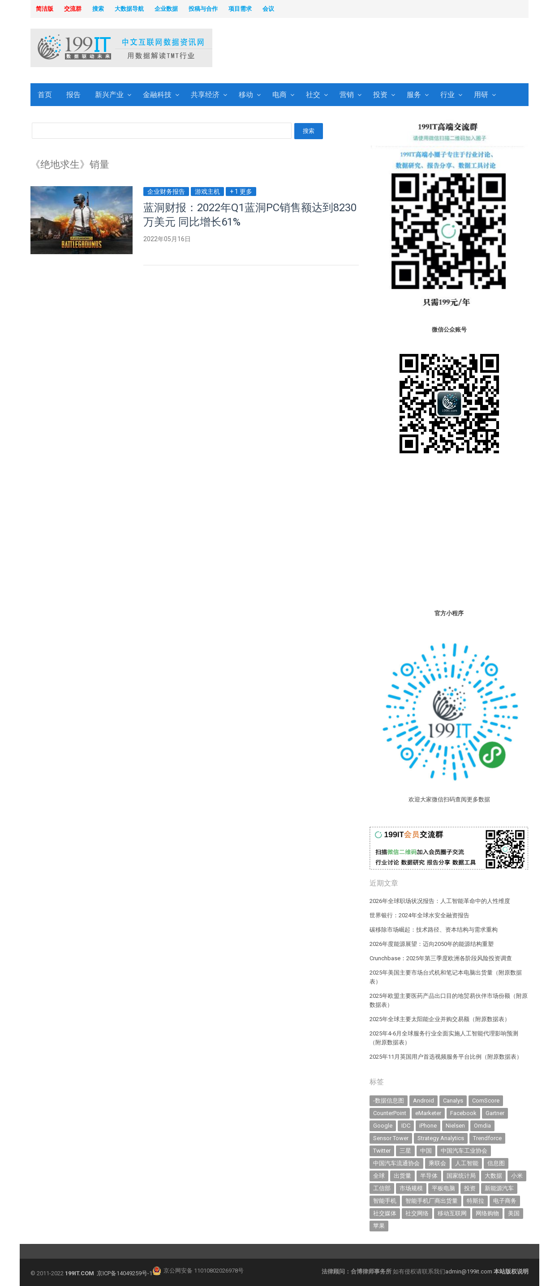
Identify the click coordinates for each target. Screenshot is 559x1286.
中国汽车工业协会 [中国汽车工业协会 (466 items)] (464, 1150)
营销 (347, 94)
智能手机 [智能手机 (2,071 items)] (384, 1200)
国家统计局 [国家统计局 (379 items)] (461, 1175)
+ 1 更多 (241, 191)
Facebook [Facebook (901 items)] (463, 1113)
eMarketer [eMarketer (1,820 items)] (428, 1113)
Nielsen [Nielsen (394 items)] (455, 1125)
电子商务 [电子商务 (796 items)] (504, 1200)
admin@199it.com (469, 1271)
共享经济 (205, 94)
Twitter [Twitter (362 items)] (382, 1150)
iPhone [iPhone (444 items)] (428, 1125)
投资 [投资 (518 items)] (470, 1188)
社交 (313, 94)
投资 (380, 94)
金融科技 (157, 94)
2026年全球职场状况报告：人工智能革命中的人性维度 (440, 901)
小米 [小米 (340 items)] (517, 1175)
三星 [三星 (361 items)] (405, 1150)
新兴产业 (109, 94)
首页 (45, 94)
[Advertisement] (394, 49)
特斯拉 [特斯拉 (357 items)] (475, 1200)
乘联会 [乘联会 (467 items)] (437, 1163)
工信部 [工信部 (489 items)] (382, 1188)
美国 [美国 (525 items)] (514, 1213)
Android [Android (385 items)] (423, 1100)
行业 (447, 94)
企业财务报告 (166, 191)
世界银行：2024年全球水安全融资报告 (419, 915)
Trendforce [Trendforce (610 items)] (487, 1138)
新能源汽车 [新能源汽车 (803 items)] (499, 1188)
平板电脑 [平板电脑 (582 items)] (443, 1188)
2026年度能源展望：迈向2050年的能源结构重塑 (432, 944)
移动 (246, 94)
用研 (481, 94)
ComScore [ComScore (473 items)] (485, 1100)
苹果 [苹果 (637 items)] (379, 1225)
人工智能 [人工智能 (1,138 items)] (466, 1163)
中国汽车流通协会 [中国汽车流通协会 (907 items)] (396, 1163)
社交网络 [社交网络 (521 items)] (417, 1213)
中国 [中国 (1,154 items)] (426, 1150)
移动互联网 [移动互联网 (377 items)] (452, 1213)
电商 (279, 94)
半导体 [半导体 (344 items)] (429, 1175)
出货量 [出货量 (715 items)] (402, 1175)
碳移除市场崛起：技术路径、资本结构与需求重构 (434, 929)
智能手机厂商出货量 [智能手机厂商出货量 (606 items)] (431, 1200)
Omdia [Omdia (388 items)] (482, 1125)
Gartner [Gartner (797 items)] (495, 1113)
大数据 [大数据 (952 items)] (493, 1175)
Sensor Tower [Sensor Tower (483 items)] (390, 1138)
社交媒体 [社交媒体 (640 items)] (384, 1213)
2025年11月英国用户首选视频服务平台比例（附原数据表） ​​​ (447, 1056)
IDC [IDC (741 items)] (405, 1125)
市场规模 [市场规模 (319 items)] (411, 1188)
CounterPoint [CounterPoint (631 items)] (389, 1113)
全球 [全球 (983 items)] (379, 1175)
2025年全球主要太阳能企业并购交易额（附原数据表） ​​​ (441, 1019)
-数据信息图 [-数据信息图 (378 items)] (388, 1100)
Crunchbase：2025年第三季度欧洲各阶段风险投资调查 (441, 958)
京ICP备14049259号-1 (124, 1273)
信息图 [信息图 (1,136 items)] (496, 1163)
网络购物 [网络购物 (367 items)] (487, 1213)
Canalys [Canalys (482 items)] (453, 1100)
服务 (414, 94)
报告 (73, 94)
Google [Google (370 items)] (382, 1125)
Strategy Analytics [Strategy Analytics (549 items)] (440, 1138)
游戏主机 (207, 191)
